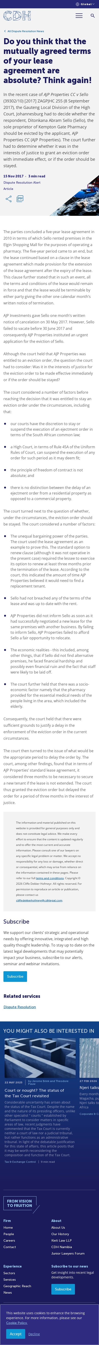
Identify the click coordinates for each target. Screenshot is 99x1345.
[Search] (93, 16)
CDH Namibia (61, 1247)
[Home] (17, 16)
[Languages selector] (85, 4)
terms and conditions (50, 878)
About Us (58, 1228)
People (8, 1234)
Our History (60, 1234)
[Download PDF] (19, 200)
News (7, 1293)
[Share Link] (8, 200)
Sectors (9, 1273)
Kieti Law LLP (61, 1241)
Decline (34, 1334)
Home (8, 1228)
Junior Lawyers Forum (68, 1253)
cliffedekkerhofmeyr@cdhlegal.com (39, 900)
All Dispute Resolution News (26, 32)
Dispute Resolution (19, 1007)
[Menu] (81, 15)
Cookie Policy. (17, 1323)
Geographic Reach (17, 1286)
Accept (16, 1333)
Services (9, 1280)
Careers (9, 1241)
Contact (9, 1247)
